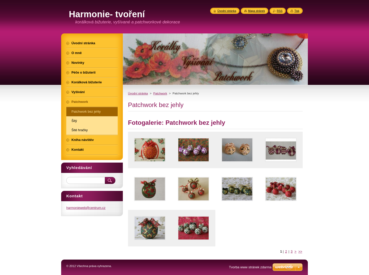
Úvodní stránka (138, 93)
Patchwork (160, 93)
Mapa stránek (256, 10)
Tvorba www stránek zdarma (250, 267)
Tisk (296, 10)
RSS (279, 10)
